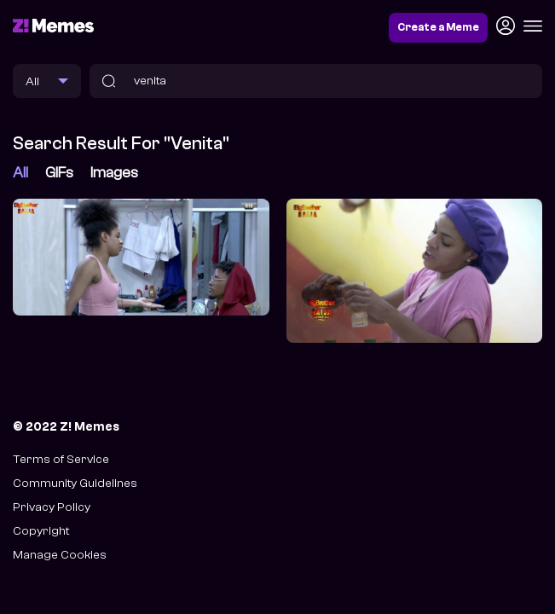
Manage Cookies (60, 554)
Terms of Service (61, 459)
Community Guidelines (75, 483)
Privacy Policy (51, 507)
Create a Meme (438, 27)
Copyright (41, 531)
